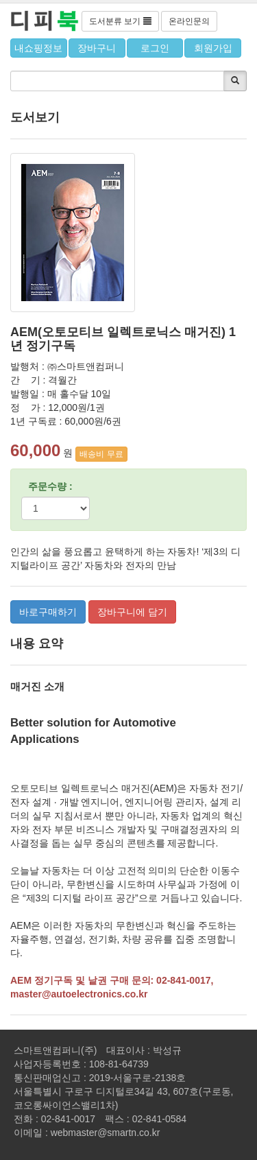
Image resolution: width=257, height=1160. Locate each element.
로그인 (154, 48)
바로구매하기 (48, 611)
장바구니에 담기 (132, 611)
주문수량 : (50, 486)
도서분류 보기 (120, 21)
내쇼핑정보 (38, 48)
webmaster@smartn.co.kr (105, 1132)
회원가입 (213, 48)
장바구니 (96, 48)
